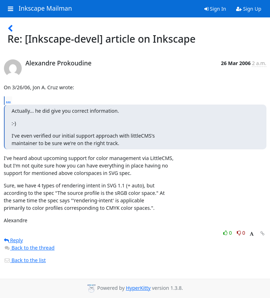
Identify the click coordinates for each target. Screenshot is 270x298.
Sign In (215, 8)
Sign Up (248, 8)
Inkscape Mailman (45, 8)
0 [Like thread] (228, 232)
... (8, 100)
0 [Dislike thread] (241, 232)
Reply (13, 240)
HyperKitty (138, 287)
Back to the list (25, 260)
